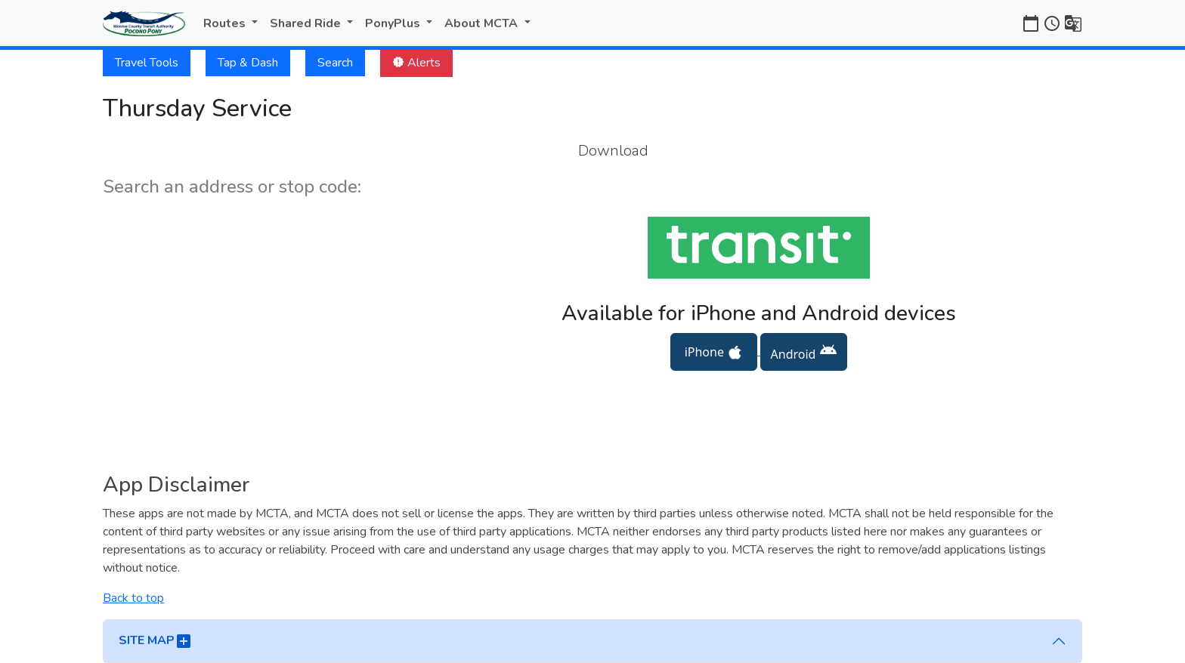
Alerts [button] (416, 62)
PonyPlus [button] (394, 23)
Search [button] (335, 62)
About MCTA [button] (482, 23)
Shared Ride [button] (307, 23)
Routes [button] (226, 23)
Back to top (133, 598)
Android (804, 351)
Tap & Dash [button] (248, 62)
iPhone (714, 352)
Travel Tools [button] (146, 62)
